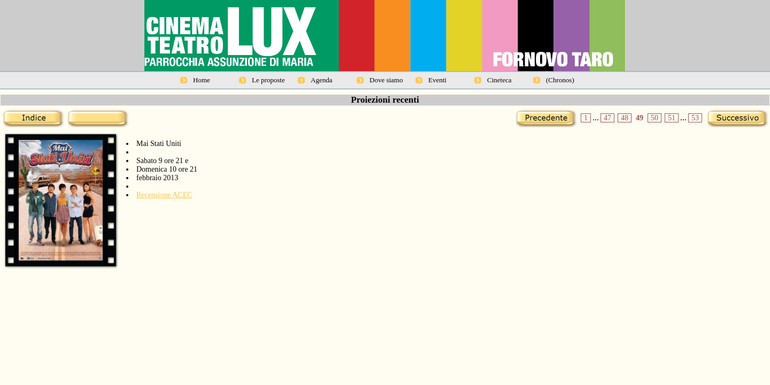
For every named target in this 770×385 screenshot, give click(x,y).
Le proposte (268, 80)
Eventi (437, 80)
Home (201, 80)
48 (624, 118)
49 (639, 118)
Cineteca (499, 80)
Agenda (321, 80)
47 (607, 118)
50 (654, 118)
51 (671, 118)
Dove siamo (386, 80)
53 (695, 118)
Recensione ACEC (164, 195)
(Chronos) (560, 80)
